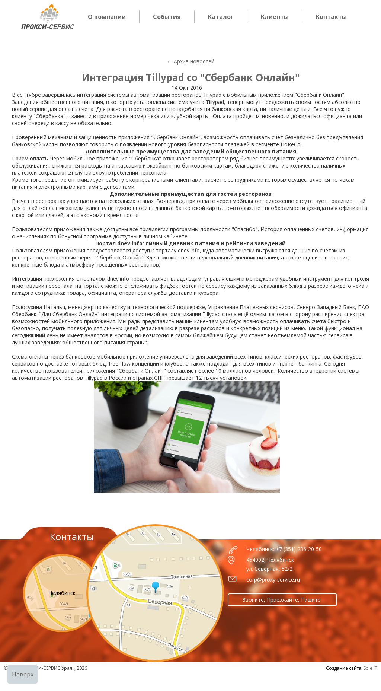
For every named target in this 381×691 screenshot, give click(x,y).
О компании (107, 17)
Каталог (221, 17)
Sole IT (370, 668)
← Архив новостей (190, 61)
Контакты (331, 17)
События (167, 17)
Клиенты (275, 17)
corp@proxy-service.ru (273, 579)
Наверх (22, 674)
